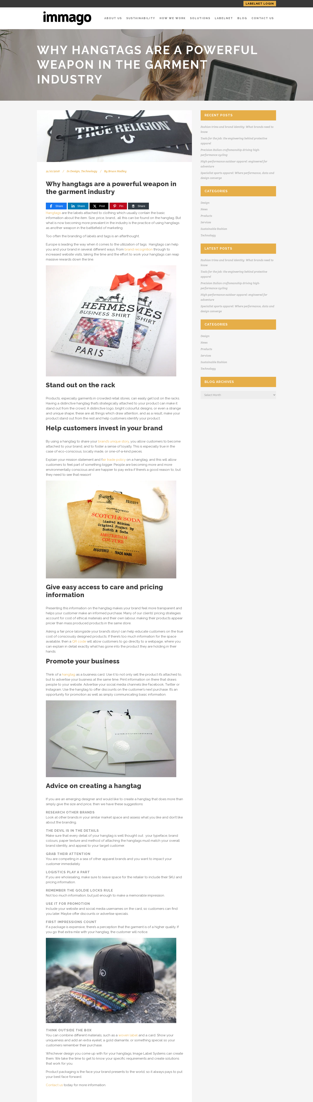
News (204, 209)
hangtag (68, 674)
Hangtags (53, 213)
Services (206, 222)
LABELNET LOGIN (260, 3)
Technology (89, 171)
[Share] (56, 206)
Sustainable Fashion (214, 229)
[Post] (99, 206)
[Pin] (118, 206)
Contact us (54, 1085)
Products (206, 216)
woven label (128, 1035)
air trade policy (114, 460)
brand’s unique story (113, 441)
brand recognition (139, 249)
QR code (79, 641)
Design (75, 171)
